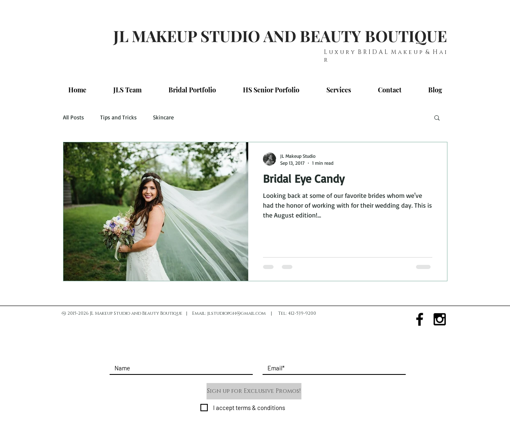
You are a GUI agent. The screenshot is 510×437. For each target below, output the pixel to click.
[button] (437, 118)
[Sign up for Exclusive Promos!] (254, 391)
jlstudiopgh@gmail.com (236, 313)
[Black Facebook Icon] (419, 319)
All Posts (73, 117)
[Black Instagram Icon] (439, 319)
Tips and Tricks (118, 117)
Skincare (163, 117)
